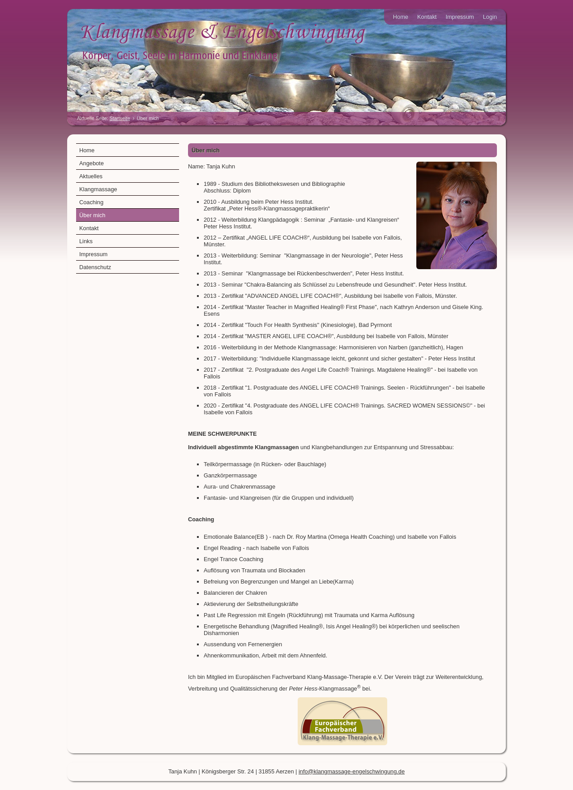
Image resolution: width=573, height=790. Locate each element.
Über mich (92, 215)
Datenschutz (95, 267)
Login (490, 16)
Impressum (459, 16)
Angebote (91, 163)
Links (86, 241)
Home (400, 16)
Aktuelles (91, 176)
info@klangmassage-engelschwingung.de (352, 771)
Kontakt (426, 16)
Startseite (120, 118)
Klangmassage (98, 189)
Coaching (91, 202)
